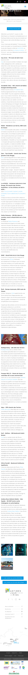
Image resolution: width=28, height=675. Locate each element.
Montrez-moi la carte (14, 28)
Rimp (11, 259)
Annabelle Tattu (18, 89)
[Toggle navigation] (25, 6)
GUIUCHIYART (8, 191)
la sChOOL (20, 48)
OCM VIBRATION (12, 193)
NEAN (3, 129)
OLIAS (3, 195)
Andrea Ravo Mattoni (13, 511)
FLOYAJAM (21, 193)
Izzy (2, 62)
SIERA (15, 191)
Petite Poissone (12, 221)
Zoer (2, 157)
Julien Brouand (5, 409)
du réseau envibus (18, 50)
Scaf (2, 437)
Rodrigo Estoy (5, 349)
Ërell (13, 293)
